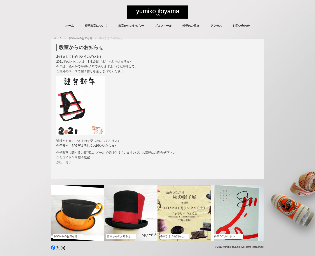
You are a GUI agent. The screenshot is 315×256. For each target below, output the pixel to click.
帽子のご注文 (191, 25)
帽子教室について (96, 25)
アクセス (216, 25)
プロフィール (163, 25)
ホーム (69, 25)
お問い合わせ (241, 25)
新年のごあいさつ (224, 236)
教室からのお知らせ (131, 25)
